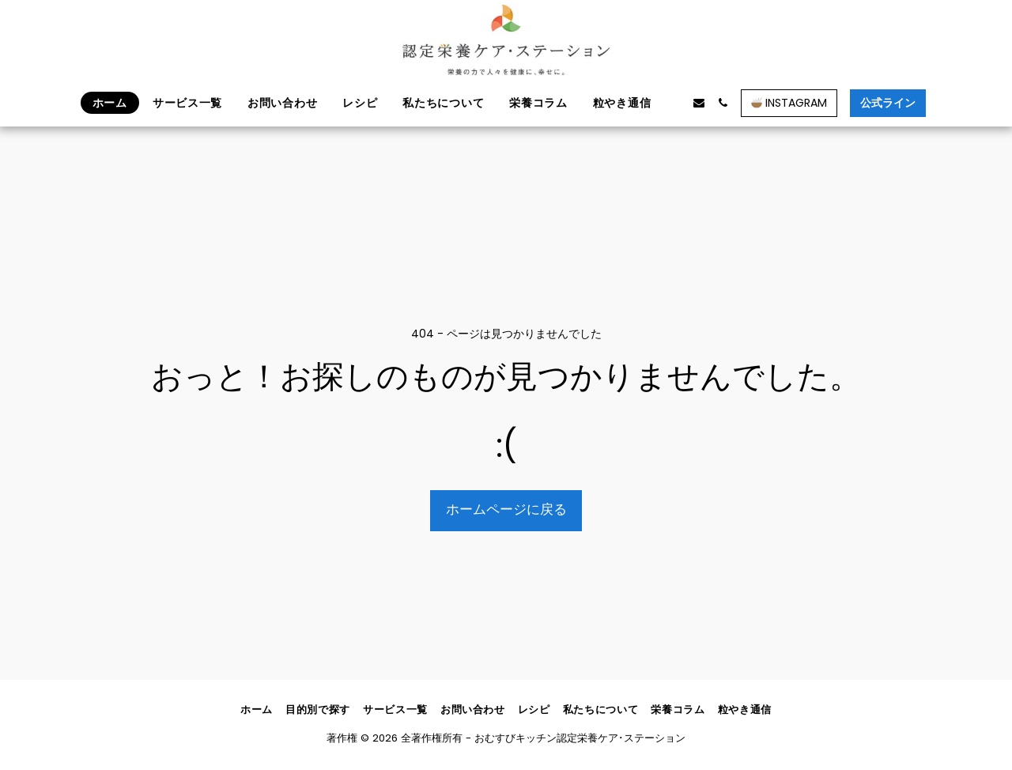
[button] (675, 102)
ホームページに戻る (506, 509)
